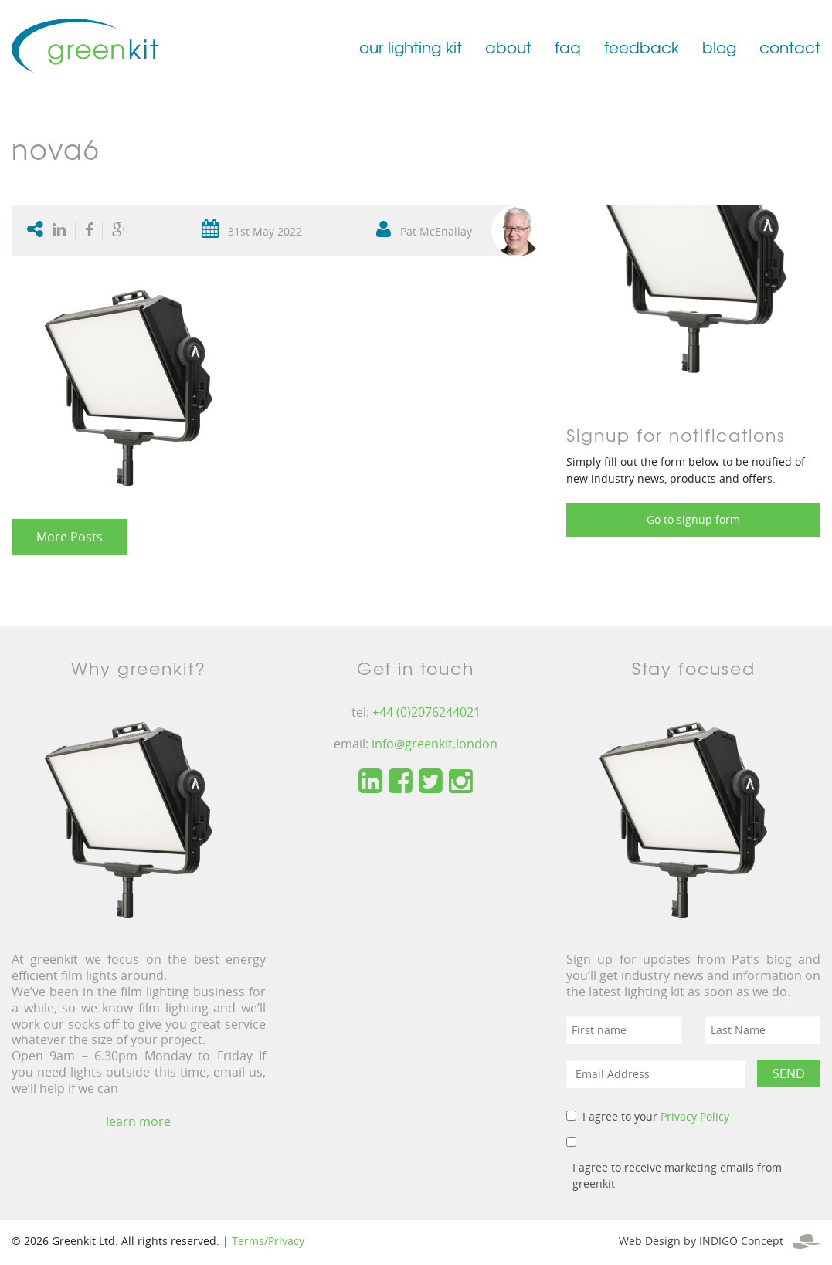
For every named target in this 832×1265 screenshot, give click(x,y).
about (508, 47)
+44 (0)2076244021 (426, 712)
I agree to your (655, 1116)
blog (719, 47)
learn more (138, 1121)
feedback (641, 47)
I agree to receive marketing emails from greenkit (677, 1175)
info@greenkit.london (435, 743)
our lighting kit (410, 47)
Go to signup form (693, 519)
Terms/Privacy (268, 1240)
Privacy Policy (695, 1116)
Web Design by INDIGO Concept (719, 1240)
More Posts (69, 536)
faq (568, 47)
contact (789, 47)
